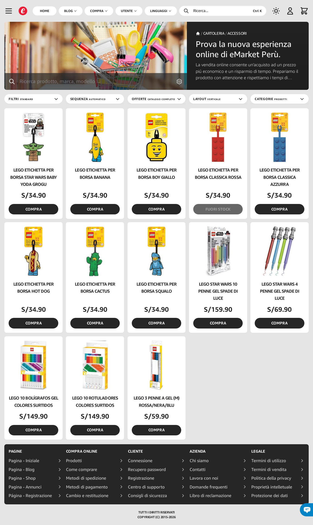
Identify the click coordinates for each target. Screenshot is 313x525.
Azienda (197, 451)
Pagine (15, 451)
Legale (258, 451)
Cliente (135, 451)
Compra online (81, 451)
